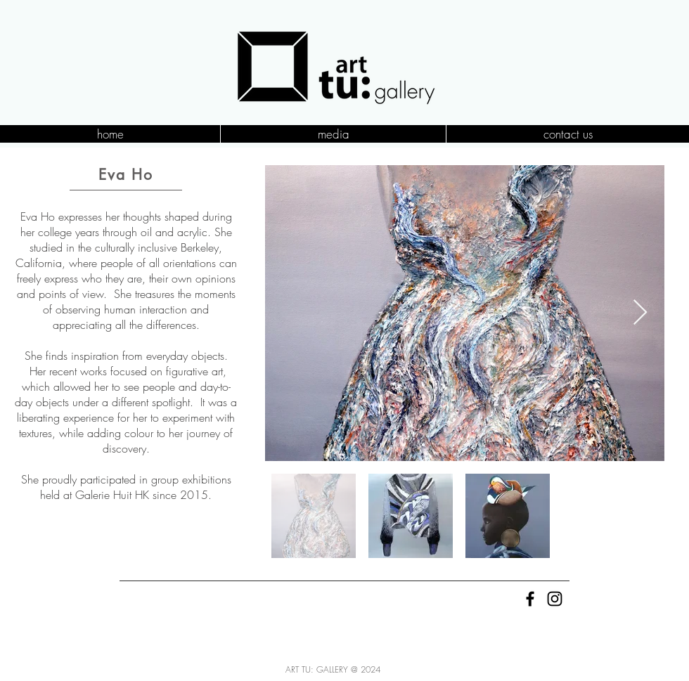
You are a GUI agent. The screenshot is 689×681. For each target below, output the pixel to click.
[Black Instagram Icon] (555, 599)
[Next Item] (640, 313)
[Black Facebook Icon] (530, 599)
